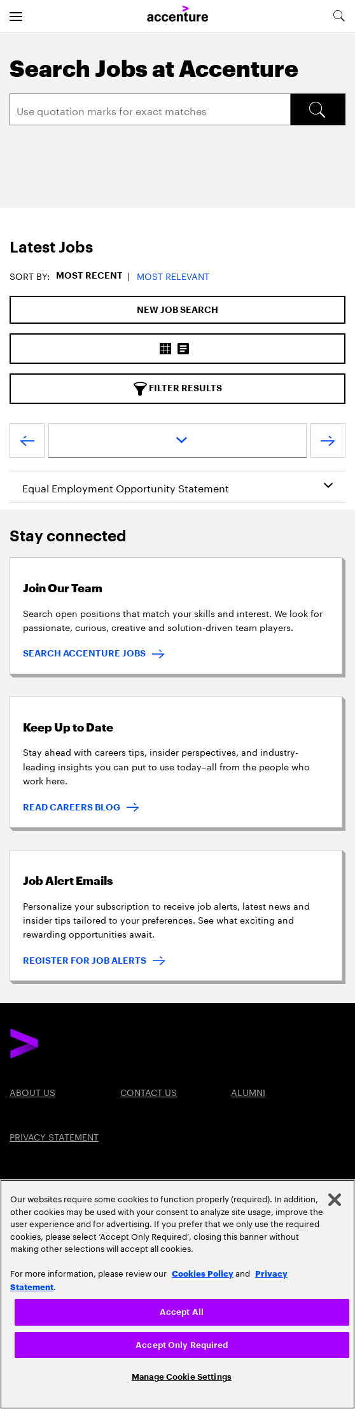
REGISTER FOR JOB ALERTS (84, 960)
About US (32, 1092)
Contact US (148, 1092)
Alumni (248, 1092)
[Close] (335, 1200)
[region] (177, 1294)
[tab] (177, 247)
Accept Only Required (182, 1345)
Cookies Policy (202, 1273)
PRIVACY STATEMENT (54, 1136)
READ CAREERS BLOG (71, 807)
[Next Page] (328, 443)
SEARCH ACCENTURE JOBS (84, 653)
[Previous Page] (27, 443)
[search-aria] (338, 16)
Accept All (182, 1312)
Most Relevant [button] (173, 275)
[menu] (16, 16)
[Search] (150, 109)
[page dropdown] (177, 440)
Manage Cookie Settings (182, 1377)
